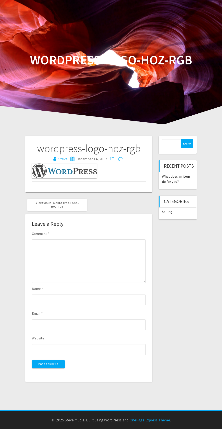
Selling (167, 212)
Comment (40, 233)
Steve (62, 158)
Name (37, 289)
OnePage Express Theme (150, 420)
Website (38, 338)
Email (37, 313)
